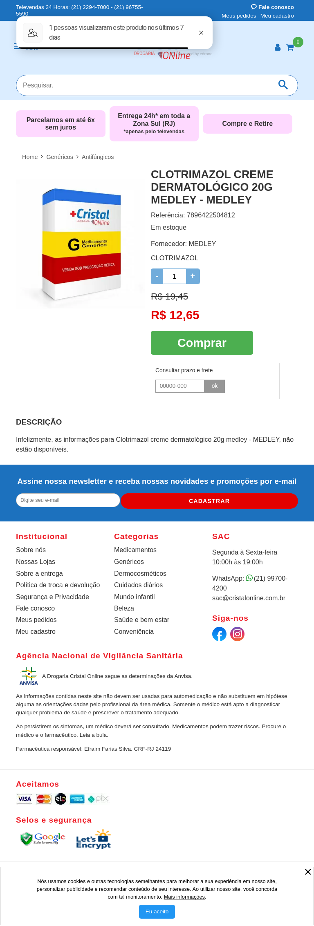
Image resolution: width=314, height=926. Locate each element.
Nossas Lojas (35, 560)
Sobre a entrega (39, 572)
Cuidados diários (138, 583)
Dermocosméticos (140, 572)
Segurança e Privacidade (52, 595)
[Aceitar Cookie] (157, 912)
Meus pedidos (239, 16)
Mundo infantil (134, 595)
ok (215, 383)
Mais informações (184, 897)
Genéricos (129, 560)
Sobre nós (31, 548)
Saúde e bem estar (141, 618)
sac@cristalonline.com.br (248, 596)
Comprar (202, 341)
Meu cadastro (277, 16)
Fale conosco (272, 7)
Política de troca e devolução (58, 583)
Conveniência (134, 630)
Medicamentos (135, 548)
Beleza (124, 607)
